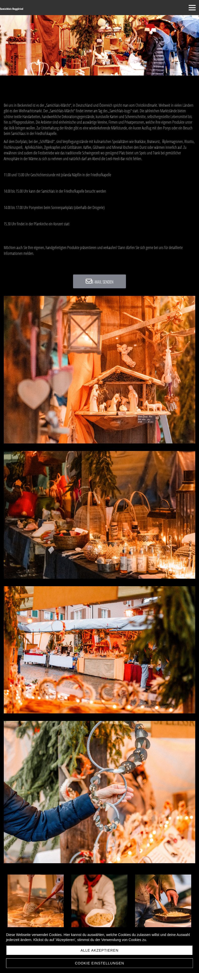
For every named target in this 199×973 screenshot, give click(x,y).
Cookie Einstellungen (99, 963)
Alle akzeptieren (100, 950)
